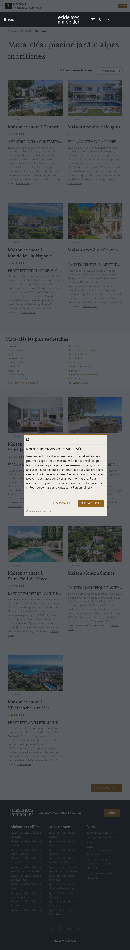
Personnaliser (62, 503)
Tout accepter (91, 503)
